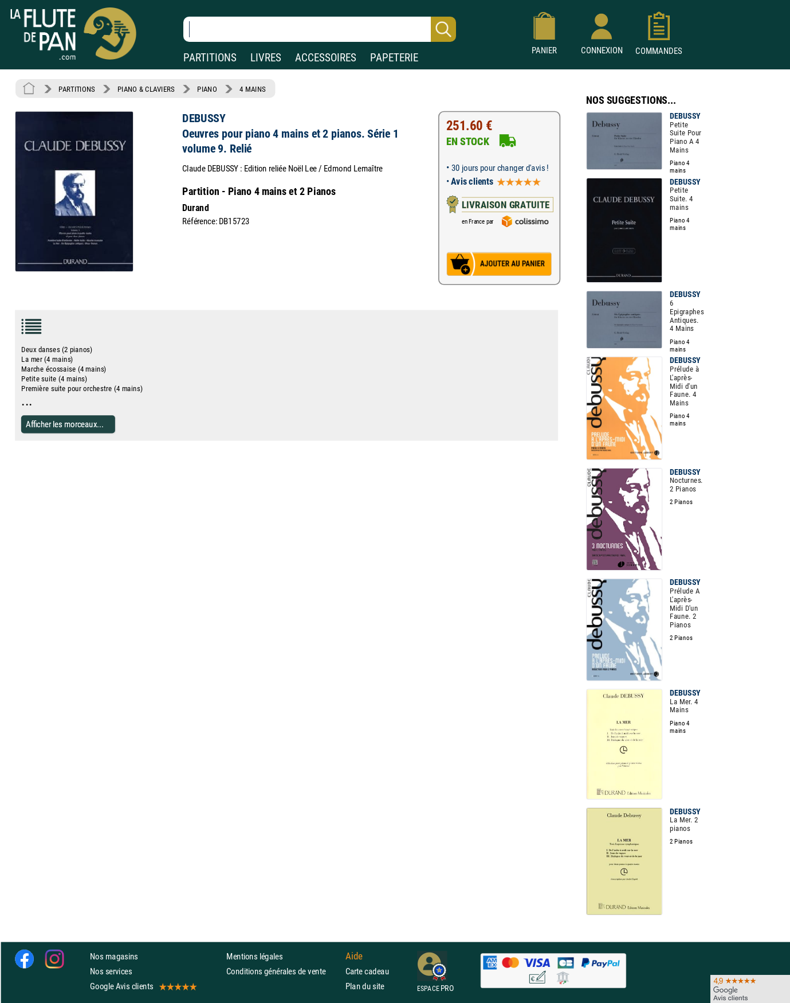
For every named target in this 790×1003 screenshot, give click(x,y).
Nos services (111, 971)
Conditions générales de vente (283, 971)
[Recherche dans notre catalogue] (319, 29)
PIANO (207, 88)
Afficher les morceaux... (65, 424)
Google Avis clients (142, 986)
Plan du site (364, 986)
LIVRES (265, 57)
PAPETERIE (394, 57)
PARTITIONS (210, 57)
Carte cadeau (367, 971)
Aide (354, 956)
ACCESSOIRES (325, 57)
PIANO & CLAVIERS (146, 88)
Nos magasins (114, 956)
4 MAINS (252, 88)
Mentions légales (254, 956)
